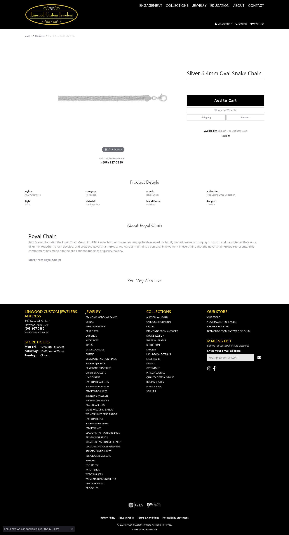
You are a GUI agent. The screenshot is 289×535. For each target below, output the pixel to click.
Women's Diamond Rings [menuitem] (101, 479)
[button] (223, 24)
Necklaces (40, 36)
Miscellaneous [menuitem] (95, 349)
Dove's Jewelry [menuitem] (155, 335)
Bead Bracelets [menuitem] (95, 405)
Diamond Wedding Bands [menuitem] (101, 317)
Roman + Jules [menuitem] (155, 382)
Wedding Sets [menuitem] (94, 474)
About (238, 6)
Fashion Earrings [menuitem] (97, 437)
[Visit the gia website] (135, 505)
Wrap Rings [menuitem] (93, 469)
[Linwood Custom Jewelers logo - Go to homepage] (53, 14)
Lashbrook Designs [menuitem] (158, 354)
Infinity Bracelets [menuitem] (97, 395)
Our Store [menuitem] (213, 317)
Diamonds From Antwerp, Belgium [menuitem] (228, 331)
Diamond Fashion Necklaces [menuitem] (103, 442)
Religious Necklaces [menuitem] (98, 451)
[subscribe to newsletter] (259, 357)
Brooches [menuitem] (92, 488)
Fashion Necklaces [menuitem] (97, 386)
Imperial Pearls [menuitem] (156, 340)
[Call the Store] (34, 328)
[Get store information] (36, 332)
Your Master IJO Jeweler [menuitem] (222, 321)
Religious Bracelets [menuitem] (98, 455)
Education (219, 6)
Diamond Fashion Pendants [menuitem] (103, 446)
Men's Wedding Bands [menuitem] (99, 409)
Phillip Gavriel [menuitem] (155, 372)
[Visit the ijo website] (154, 505)
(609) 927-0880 (112, 162)
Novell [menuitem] (150, 363)
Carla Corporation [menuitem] (158, 321)
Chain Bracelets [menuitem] (96, 372)
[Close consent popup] (72, 529)
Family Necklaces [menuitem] (96, 391)
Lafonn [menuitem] (151, 349)
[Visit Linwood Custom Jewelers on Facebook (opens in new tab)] (214, 368)
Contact (256, 6)
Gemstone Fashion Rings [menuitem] (101, 358)
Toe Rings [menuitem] (92, 465)
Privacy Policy (126, 517)
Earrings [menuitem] (91, 335)
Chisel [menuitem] (150, 326)
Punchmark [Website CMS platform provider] (151, 529)
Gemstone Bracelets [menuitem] (98, 368)
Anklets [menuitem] (90, 460)
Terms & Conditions (148, 517)
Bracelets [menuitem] (92, 331)
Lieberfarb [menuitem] (153, 358)
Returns (245, 117)
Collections (177, 6)
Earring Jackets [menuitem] (95, 363)
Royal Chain (152, 194)
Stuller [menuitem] (151, 391)
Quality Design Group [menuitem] (160, 377)
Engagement (150, 6)
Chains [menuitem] (90, 354)
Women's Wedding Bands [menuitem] (101, 414)
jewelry (28, 36)
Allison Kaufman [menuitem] (157, 317)
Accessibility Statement (175, 517)
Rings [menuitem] (89, 345)
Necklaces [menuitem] (92, 340)
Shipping (206, 117)
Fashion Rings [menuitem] (94, 418)
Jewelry (199, 6)
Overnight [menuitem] (153, 368)
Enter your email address (224, 350)
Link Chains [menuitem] (93, 377)
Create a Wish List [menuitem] (218, 326)
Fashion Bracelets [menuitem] (97, 382)
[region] (113, 98)
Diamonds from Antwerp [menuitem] (162, 331)
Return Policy (107, 517)
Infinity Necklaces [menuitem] (97, 400)
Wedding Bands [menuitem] (95, 326)
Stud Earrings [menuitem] (95, 483)
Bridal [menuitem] (90, 321)
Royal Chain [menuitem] (153, 386)
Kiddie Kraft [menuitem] (154, 345)
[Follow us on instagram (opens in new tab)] (209, 368)
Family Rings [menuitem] (93, 428)
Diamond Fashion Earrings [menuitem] (103, 432)
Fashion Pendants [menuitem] (97, 423)
